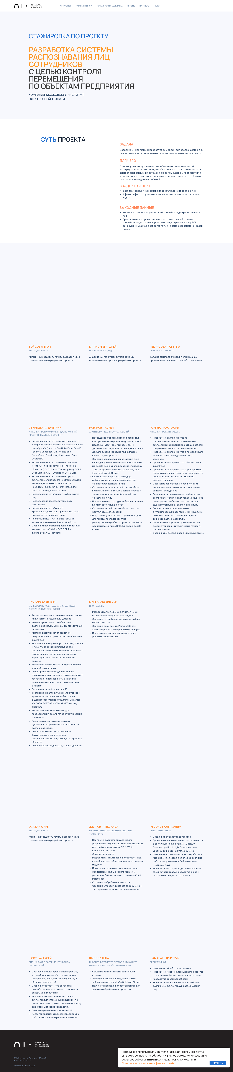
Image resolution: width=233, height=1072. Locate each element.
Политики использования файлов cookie (148, 1063)
